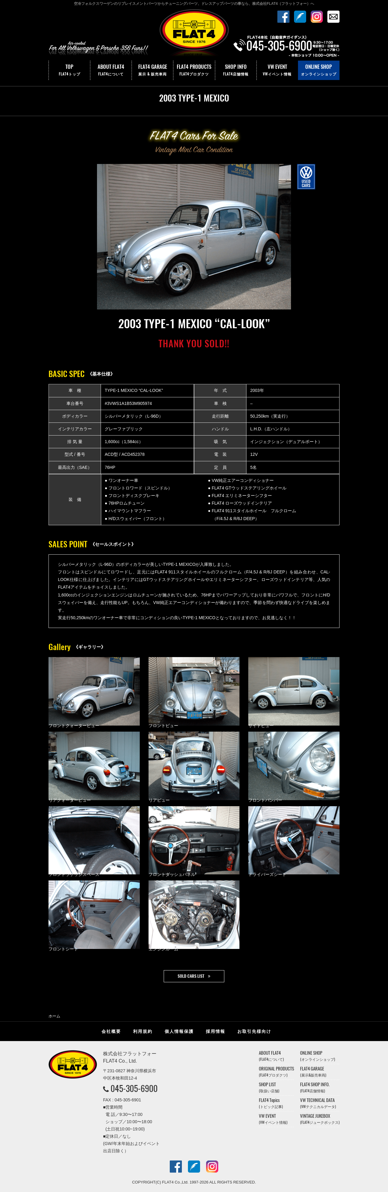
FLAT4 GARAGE (152, 70)
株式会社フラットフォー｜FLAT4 (194, 34)
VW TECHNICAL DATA (318, 1103)
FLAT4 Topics (271, 1103)
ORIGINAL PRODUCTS (276, 1071)
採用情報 (215, 1031)
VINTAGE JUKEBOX (320, 1119)
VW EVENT (277, 70)
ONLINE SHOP (319, 70)
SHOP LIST (269, 1087)
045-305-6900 (134, 1088)
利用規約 (142, 1031)
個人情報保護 (179, 1031)
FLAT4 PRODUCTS (194, 70)
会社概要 (111, 1031)
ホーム (54, 1016)
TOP (69, 70)
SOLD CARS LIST (191, 976)
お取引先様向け (254, 1031)
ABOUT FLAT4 (111, 70)
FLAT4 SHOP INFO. (314, 1087)
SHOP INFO (235, 70)
